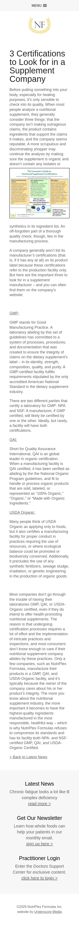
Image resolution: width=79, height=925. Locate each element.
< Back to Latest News (28, 757)
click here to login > (39, 878)
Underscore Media (48, 912)
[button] (39, 4)
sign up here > (39, 843)
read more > (39, 803)
